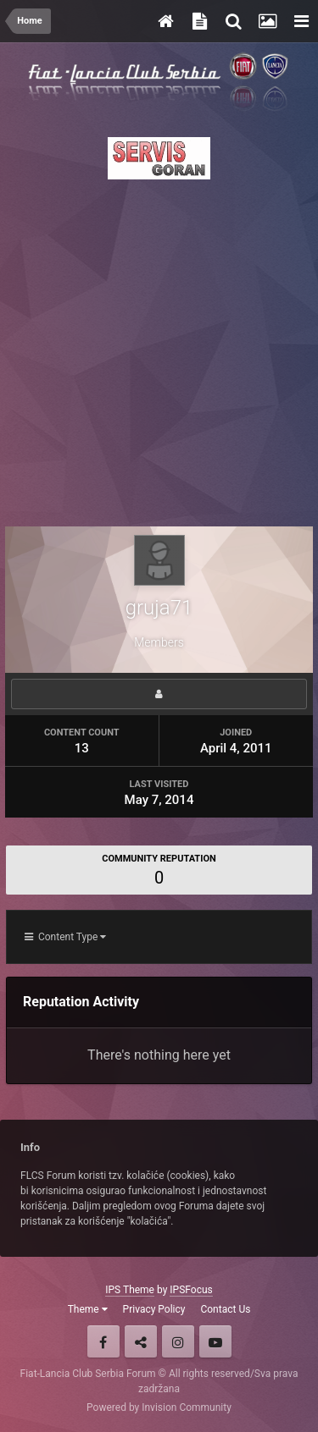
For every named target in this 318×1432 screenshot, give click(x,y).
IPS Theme (129, 1290)
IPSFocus (191, 1290)
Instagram (178, 1341)
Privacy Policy (154, 1309)
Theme (88, 1309)
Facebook (103, 1341)
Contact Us (225, 1309)
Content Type (65, 937)
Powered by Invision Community (159, 1407)
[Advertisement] (159, 348)
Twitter (141, 1341)
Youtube (215, 1341)
